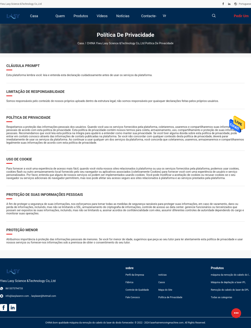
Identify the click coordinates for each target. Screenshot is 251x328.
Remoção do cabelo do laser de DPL (230, 289)
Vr (164, 16)
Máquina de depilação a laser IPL (228, 282)
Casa (80, 43)
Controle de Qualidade (137, 289)
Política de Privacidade (170, 297)
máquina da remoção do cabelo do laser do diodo (231, 274)
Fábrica (129, 282)
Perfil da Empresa (135, 274)
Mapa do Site (165, 289)
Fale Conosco (133, 297)
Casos (161, 282)
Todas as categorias (221, 297)
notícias (162, 274)
